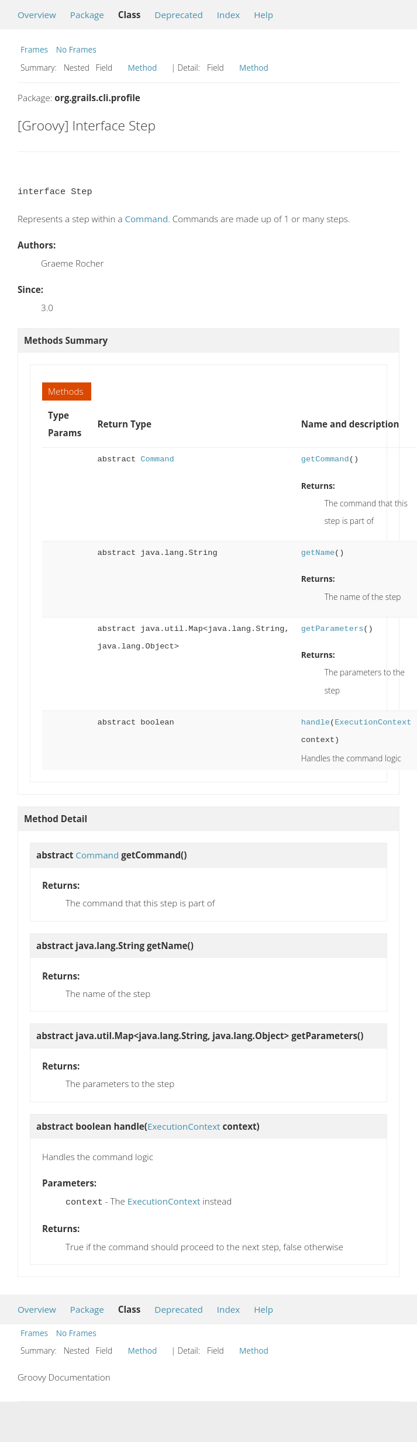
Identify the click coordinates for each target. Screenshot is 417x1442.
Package (87, 14)
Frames (34, 49)
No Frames (76, 49)
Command (146, 219)
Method (142, 67)
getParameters (332, 628)
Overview (37, 14)
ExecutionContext (373, 722)
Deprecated (178, 14)
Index (228, 14)
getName (318, 552)
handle (315, 722)
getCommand (325, 459)
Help (263, 14)
